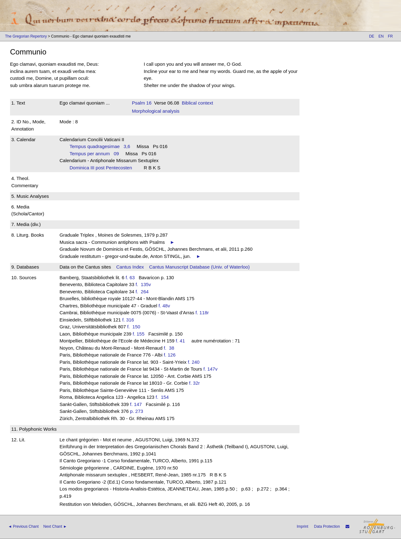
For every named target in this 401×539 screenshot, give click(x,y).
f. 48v (164, 305)
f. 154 (163, 397)
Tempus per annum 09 (94, 153)
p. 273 (136, 411)
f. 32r (194, 383)
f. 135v (145, 284)
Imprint (302, 526)
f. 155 (139, 333)
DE (371, 36)
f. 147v (210, 369)
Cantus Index (130, 267)
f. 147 (136, 404)
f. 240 (194, 362)
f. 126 (170, 354)
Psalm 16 (142, 102)
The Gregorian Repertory (26, 36)
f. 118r (202, 312)
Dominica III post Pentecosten (103, 167)
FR (390, 36)
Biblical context (197, 102)
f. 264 (143, 291)
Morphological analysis (156, 111)
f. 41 (180, 340)
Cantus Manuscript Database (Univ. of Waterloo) (199, 267)
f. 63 (130, 277)
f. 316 (128, 319)
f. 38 (170, 348)
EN (381, 36)
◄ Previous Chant (23, 526)
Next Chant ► (55, 526)
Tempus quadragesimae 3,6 (100, 146)
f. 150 (135, 326)
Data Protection (327, 526)
